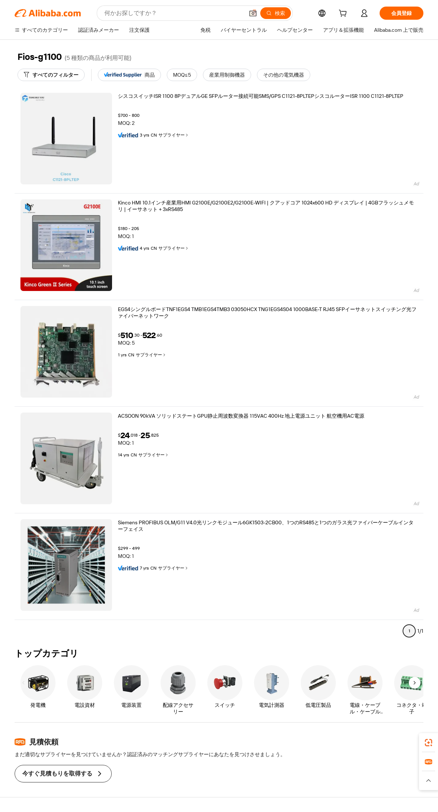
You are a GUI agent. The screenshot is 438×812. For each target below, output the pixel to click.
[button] (253, 13)
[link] (428, 742)
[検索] (275, 13)
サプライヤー (173, 135)
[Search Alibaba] (173, 13)
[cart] (344, 14)
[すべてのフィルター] (51, 75)
